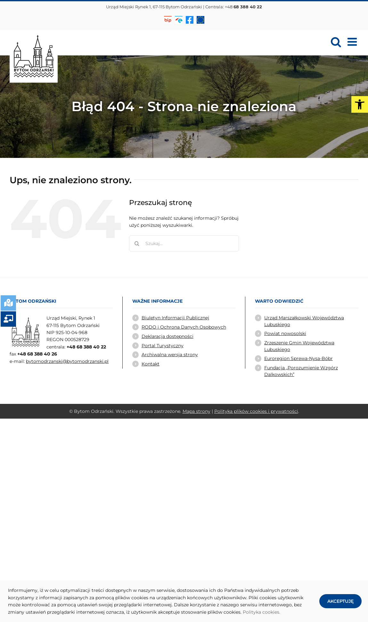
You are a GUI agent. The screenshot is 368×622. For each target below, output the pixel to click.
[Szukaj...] (184, 243)
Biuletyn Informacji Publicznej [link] (175, 318)
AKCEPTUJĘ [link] (340, 601)
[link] (359, 104)
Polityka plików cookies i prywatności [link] (256, 411)
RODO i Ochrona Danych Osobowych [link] (184, 327)
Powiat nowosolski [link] (285, 333)
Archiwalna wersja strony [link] (170, 354)
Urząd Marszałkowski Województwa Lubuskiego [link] (304, 321)
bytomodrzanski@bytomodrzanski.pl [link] (67, 361)
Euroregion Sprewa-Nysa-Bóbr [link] (298, 358)
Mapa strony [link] (196, 411)
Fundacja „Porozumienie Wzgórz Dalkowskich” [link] (301, 371)
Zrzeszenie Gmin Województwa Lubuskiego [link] (299, 346)
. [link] (279, 612)
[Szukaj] (137, 243)
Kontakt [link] (150, 364)
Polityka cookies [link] (261, 612)
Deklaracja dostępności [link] (167, 336)
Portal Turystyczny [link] (163, 345)
